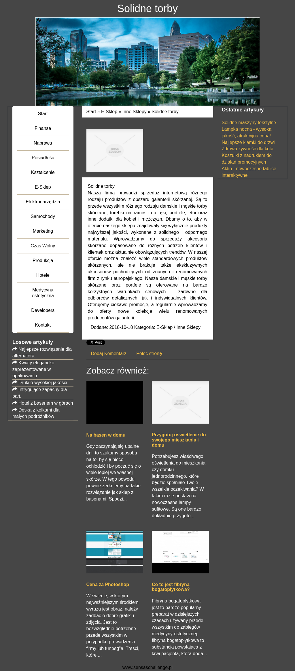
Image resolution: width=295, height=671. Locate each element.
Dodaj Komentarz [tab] (109, 353)
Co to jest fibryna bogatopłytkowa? (171, 587)
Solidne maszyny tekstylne (249, 122)
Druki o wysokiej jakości (42, 382)
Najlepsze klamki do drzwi (248, 142)
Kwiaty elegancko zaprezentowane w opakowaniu (33, 369)
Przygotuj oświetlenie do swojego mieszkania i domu (179, 439)
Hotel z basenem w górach (45, 403)
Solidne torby (165, 111)
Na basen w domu (106, 435)
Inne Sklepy (134, 111)
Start (91, 111)
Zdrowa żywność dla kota (248, 148)
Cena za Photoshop (107, 584)
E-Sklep (109, 111)
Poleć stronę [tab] (149, 353)
